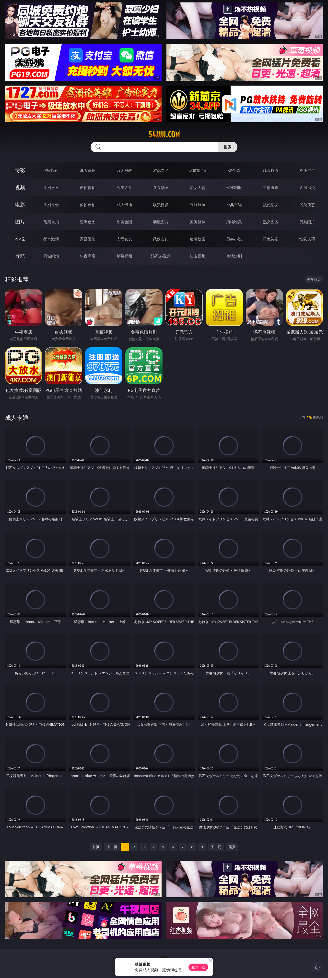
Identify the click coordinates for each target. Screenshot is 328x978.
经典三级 (234, 204)
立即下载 (198, 967)
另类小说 (234, 239)
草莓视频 (124, 256)
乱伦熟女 (271, 204)
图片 (20, 221)
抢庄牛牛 (307, 170)
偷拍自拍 (87, 204)
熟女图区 (271, 221)
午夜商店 (87, 256)
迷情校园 (197, 239)
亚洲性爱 (51, 204)
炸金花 (234, 170)
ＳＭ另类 (307, 187)
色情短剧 (234, 256)
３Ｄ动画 (161, 187)
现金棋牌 (271, 170)
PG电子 (51, 170)
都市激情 (51, 239)
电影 (20, 204)
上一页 (112, 847)
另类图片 (307, 221)
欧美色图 (124, 221)
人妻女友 (124, 239)
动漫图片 (161, 221)
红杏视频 (197, 256)
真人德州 (87, 170)
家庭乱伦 (87, 239)
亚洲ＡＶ (51, 187)
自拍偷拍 (87, 187)
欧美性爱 (161, 204)
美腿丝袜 (197, 221)
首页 (96, 847)
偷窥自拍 (51, 221)
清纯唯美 (234, 221)
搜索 (228, 147)
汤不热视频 (161, 256)
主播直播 (271, 187)
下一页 (216, 847)
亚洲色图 (87, 221)
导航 (20, 256)
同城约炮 (51, 256)
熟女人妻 (197, 187)
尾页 (232, 847)
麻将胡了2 (197, 170)
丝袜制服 (234, 187)
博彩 (20, 170)
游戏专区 (161, 170)
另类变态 (307, 204)
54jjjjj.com (164, 134)
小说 (20, 238)
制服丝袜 (197, 204)
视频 (20, 187)
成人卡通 (124, 204)
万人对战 (124, 170)
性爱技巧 (307, 239)
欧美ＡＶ (124, 187)
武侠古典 (161, 239)
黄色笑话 (271, 239)
